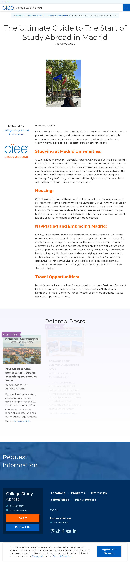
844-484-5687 (17, 506)
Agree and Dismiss (109, 551)
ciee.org (7, 2)
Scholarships (60, 499)
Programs (78, 493)
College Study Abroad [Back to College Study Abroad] (34, 16)
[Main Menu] (126, 7)
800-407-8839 (61, 522)
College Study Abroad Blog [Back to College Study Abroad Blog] (57, 16)
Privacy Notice (38, 556)
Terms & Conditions (62, 556)
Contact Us (23, 527)
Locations (58, 493)
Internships (99, 493)
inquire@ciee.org (18, 510)
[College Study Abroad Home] (61, 7)
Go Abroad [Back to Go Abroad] (17, 16)
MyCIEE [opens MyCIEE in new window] (54, 510)
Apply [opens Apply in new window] (23, 518)
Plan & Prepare (85, 499)
